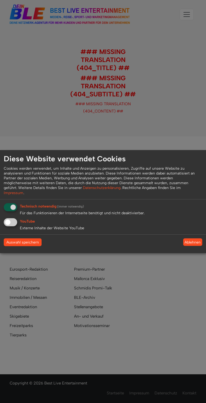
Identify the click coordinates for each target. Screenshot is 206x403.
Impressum (13, 192)
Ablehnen (193, 242)
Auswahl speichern (22, 242)
